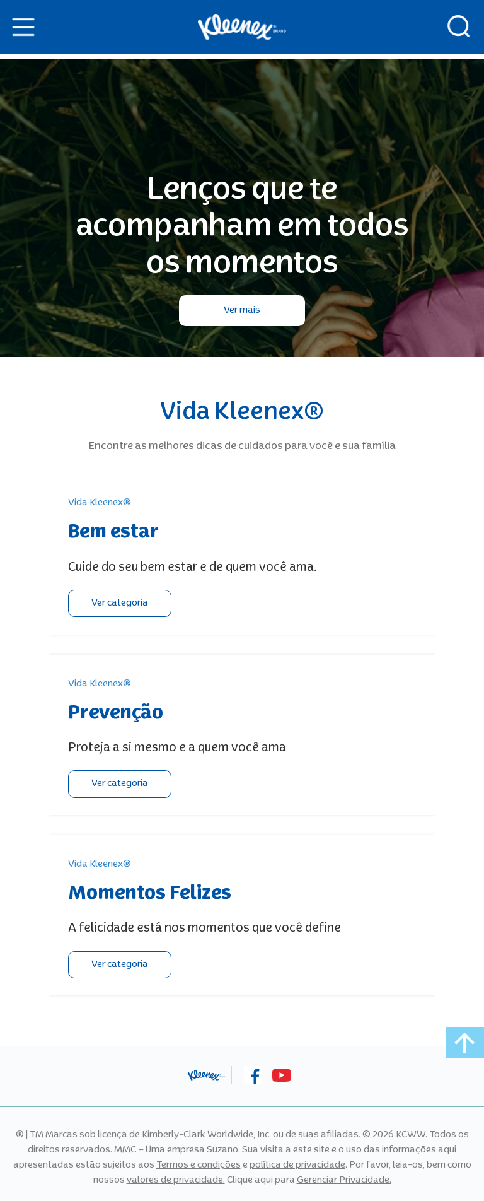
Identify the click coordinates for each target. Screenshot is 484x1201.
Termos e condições (198, 1165)
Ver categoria (119, 603)
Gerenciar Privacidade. (344, 1180)
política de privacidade (297, 1165)
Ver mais (242, 310)
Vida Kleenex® (99, 503)
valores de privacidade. (176, 1180)
